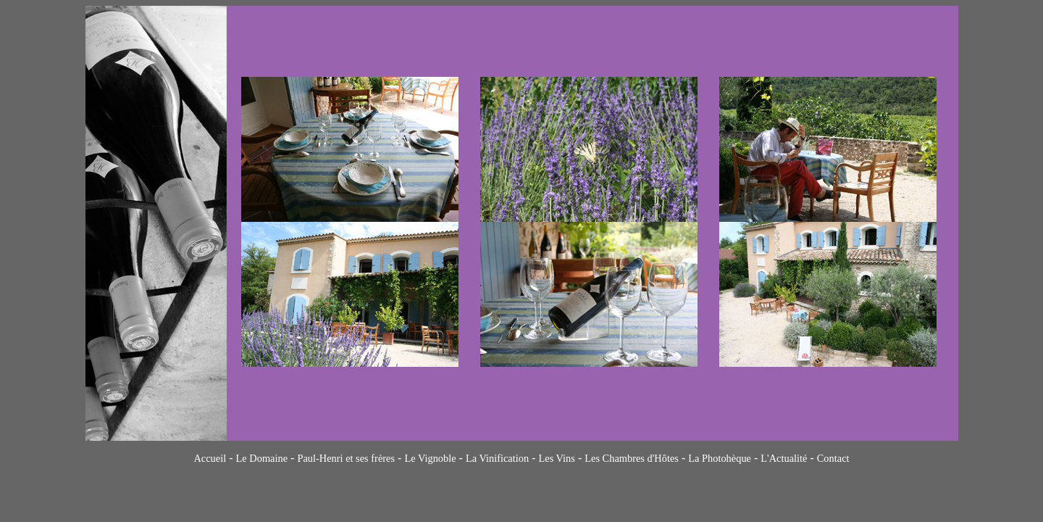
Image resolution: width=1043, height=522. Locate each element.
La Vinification (497, 458)
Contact (833, 458)
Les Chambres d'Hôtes (632, 458)
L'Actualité (784, 458)
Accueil (209, 458)
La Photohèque (719, 458)
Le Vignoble (430, 458)
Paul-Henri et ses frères (346, 458)
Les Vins (556, 458)
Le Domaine (262, 458)
